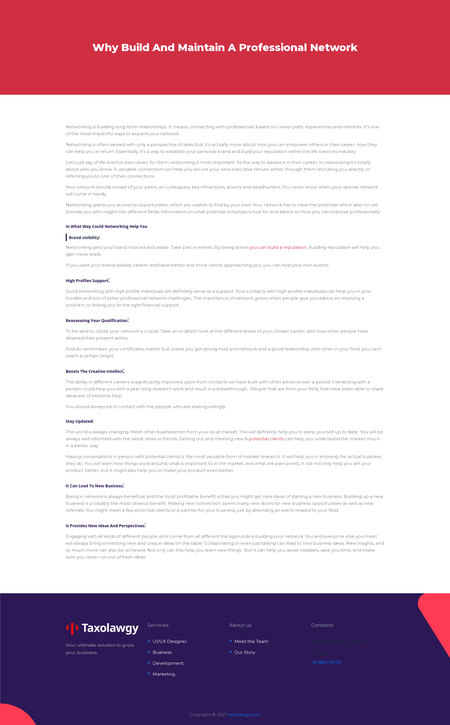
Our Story (244, 652)
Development (168, 663)
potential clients (266, 438)
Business (162, 652)
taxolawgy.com (244, 714)
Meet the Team (251, 641)
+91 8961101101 (326, 662)
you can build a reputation (278, 247)
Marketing (164, 674)
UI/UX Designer (170, 641)
